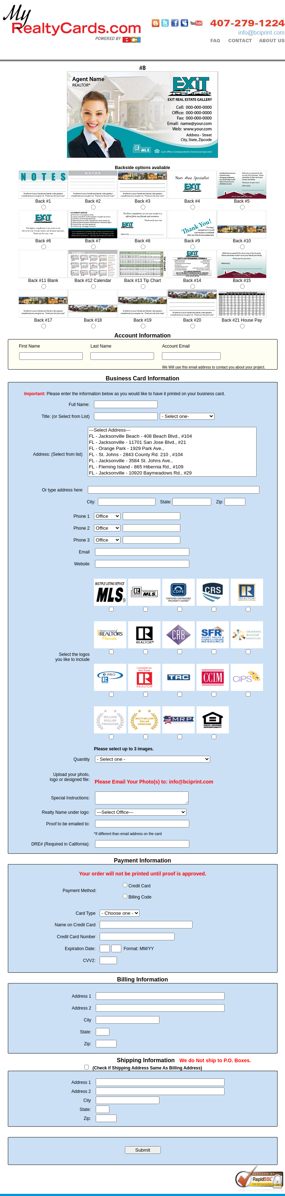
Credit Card (139, 888)
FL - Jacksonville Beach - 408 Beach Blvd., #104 (172, 436)
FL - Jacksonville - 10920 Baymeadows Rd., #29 (172, 473)
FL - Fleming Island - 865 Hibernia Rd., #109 (172, 467)
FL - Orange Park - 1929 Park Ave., (172, 449)
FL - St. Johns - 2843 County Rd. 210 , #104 (172, 455)
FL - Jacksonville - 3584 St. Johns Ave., (172, 461)
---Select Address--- (172, 430)
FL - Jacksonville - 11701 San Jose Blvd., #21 (172, 443)
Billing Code (139, 899)
